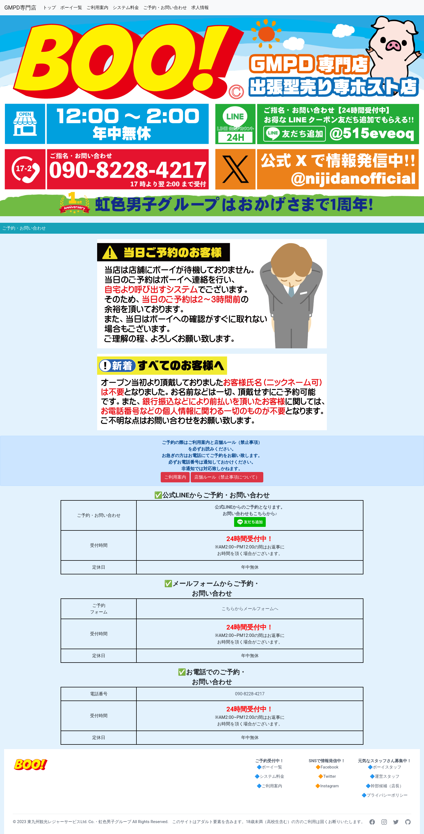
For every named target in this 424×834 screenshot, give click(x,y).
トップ (50, 7)
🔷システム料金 (269, 776)
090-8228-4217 (250, 693)
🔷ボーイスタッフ (385, 767)
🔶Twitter (327, 776)
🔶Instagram (327, 785)
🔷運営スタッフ (384, 776)
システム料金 (127, 7)
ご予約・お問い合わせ (166, 7)
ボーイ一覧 (72, 7)
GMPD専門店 (20, 7)
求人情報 (201, 7)
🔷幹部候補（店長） (385, 785)
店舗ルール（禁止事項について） (227, 477)
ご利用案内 (98, 7)
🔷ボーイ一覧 (269, 767)
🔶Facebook (327, 767)
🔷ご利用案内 (269, 785)
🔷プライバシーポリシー (385, 795)
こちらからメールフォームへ (250, 608)
